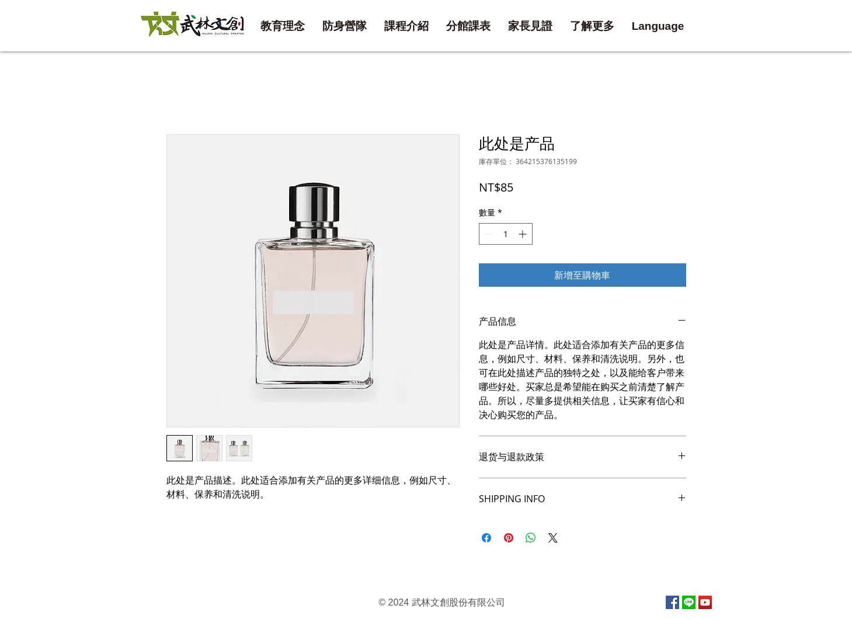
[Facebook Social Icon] (672, 602)
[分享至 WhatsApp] (531, 538)
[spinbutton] (505, 234)
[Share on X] (553, 538)
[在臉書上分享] (486, 538)
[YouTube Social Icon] (705, 602)
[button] (468, 26)
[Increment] (523, 234)
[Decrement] (488, 234)
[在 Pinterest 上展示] (509, 538)
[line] (688, 602)
